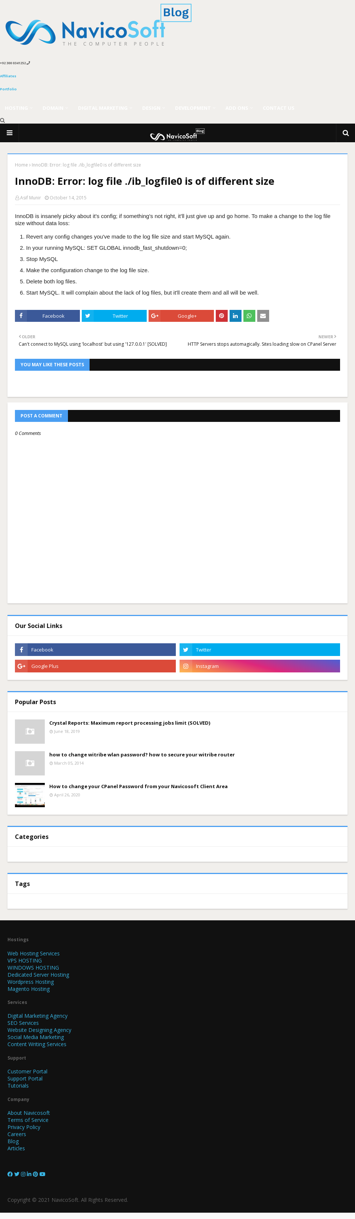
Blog (13, 1141)
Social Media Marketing (35, 1037)
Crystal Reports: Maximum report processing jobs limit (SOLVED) (129, 722)
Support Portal (25, 1078)
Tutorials (18, 1085)
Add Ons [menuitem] (236, 108)
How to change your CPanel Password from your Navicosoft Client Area (138, 786)
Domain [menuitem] (53, 108)
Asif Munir (30, 198)
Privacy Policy (23, 1127)
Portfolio (8, 89)
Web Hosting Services (33, 953)
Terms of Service (28, 1119)
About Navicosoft (28, 1112)
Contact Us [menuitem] (279, 108)
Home (21, 165)
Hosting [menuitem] (16, 108)
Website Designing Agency (39, 1029)
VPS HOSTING (24, 960)
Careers (16, 1134)
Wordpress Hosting (30, 981)
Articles (16, 1148)
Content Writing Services (36, 1044)
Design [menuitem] (151, 108)
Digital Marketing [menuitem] (103, 108)
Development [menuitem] (193, 108)
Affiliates (8, 76)
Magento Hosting (28, 988)
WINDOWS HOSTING (33, 967)
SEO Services (23, 1022)
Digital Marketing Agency (37, 1015)
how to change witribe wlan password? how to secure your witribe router (142, 754)
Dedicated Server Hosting (38, 974)
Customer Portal (27, 1071)
